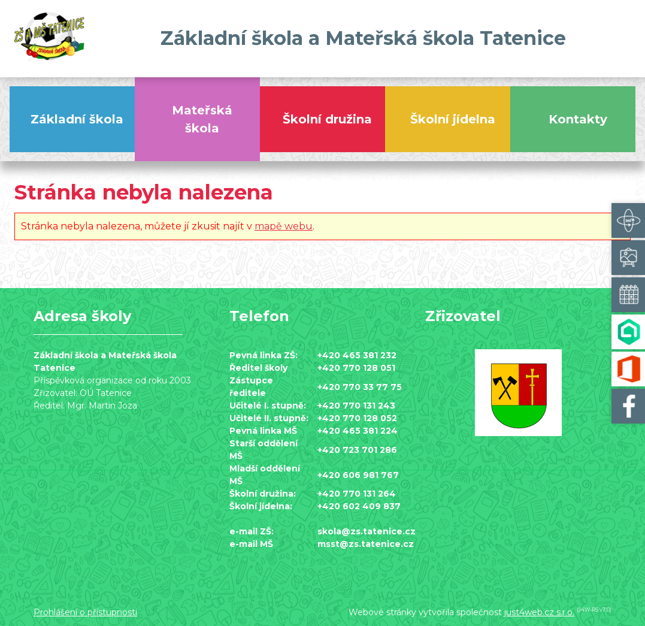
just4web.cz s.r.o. (539, 612)
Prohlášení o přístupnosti (85, 612)
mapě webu (284, 226)
